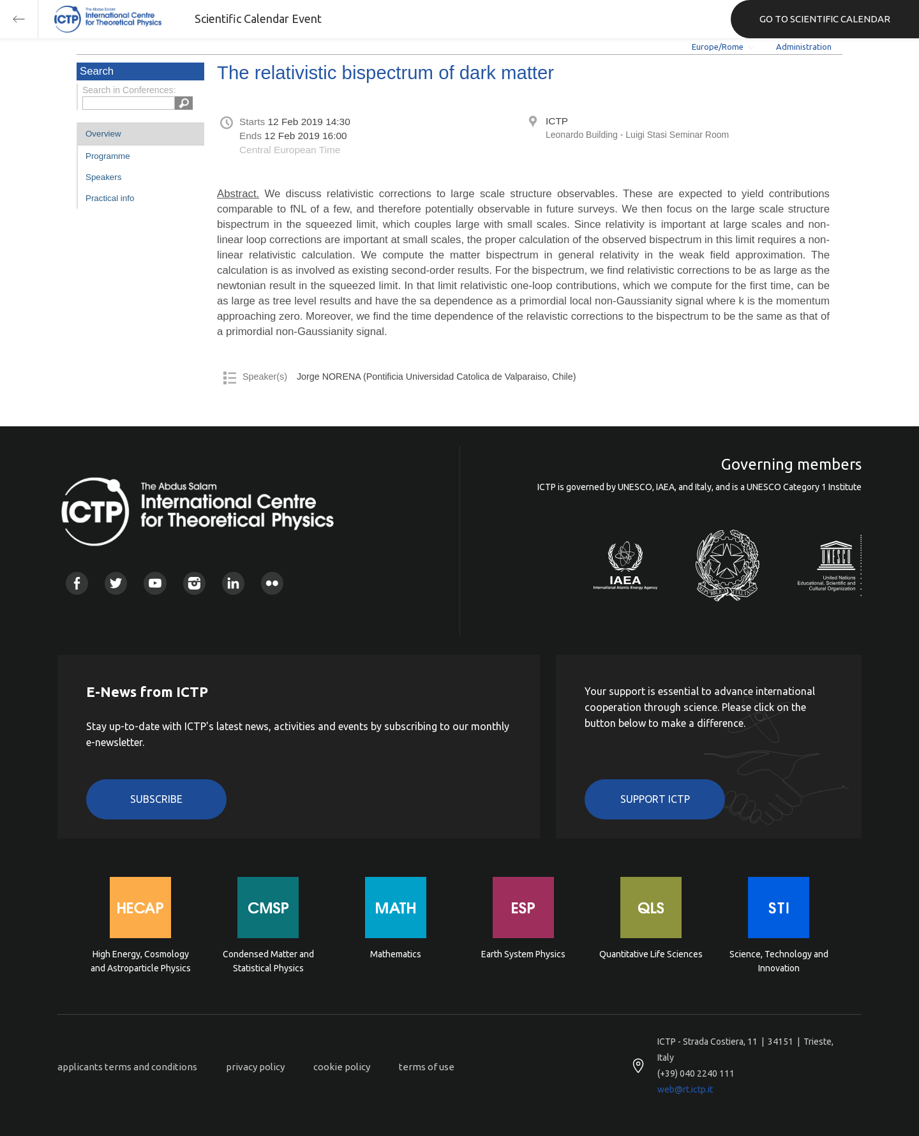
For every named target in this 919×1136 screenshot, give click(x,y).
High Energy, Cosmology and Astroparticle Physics (141, 961)
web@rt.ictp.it (685, 1089)
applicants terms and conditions (127, 1066)
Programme (108, 156)
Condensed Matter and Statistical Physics (268, 961)
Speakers (103, 177)
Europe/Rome (717, 46)
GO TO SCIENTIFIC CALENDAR (824, 18)
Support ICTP (655, 799)
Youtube (155, 583)
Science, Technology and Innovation (778, 961)
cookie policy (341, 1066)
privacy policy (255, 1066)
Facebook (77, 583)
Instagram (194, 583)
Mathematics (395, 954)
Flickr (272, 583)
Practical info (110, 198)
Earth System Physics (523, 954)
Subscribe (156, 799)
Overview (103, 133)
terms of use (426, 1066)
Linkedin (233, 583)
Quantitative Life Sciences (651, 954)
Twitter (116, 583)
